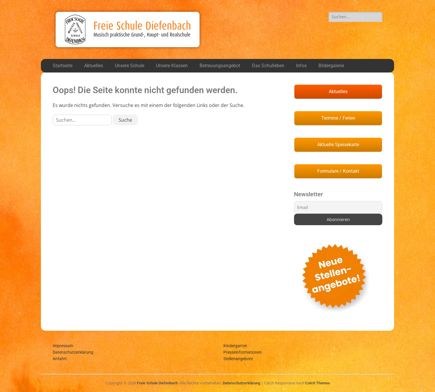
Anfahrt (60, 358)
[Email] (338, 207)
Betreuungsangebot (220, 65)
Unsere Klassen (172, 65)
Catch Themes (317, 383)
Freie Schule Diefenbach (157, 383)
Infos (301, 65)
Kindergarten (235, 345)
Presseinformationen (242, 352)
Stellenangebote (238, 358)
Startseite (62, 65)
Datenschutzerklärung (73, 352)
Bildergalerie (331, 65)
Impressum (63, 345)
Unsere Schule (129, 65)
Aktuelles (93, 65)
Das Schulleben (268, 65)
